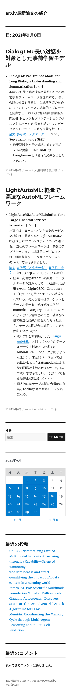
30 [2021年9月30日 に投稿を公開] (35, 512)
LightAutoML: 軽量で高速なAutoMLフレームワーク (35, 197)
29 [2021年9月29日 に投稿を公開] (27, 512)
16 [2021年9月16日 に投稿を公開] (35, 496)
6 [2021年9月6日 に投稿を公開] (10, 488)
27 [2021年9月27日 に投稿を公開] (10, 512)
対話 (54, 170)
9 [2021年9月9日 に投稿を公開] (35, 488)
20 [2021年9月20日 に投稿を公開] (10, 504)
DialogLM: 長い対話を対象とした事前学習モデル (35, 58)
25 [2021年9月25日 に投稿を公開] (53, 504)
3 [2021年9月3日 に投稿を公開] (44, 480)
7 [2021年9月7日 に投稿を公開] (18, 488)
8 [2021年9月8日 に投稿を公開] (27, 488)
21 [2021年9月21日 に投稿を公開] (18, 504)
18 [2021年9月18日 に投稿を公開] (52, 496)
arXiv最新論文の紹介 (26, 13)
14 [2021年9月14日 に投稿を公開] (18, 496)
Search (56, 437)
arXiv (28, 170)
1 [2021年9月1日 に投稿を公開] (27, 480)
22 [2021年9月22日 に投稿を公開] (27, 504)
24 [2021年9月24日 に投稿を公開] (44, 504)
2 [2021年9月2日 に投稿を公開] (36, 480)
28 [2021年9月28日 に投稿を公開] (18, 512)
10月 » (53, 520)
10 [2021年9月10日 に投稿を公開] (44, 488)
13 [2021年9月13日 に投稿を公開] (9, 496)
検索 (8, 430)
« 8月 (17, 520)
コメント (52, 409)
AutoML (39, 409)
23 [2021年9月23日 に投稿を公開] (35, 504)
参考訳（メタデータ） (32, 134)
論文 (12, 134)
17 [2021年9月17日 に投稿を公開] (44, 496)
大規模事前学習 (42, 170)
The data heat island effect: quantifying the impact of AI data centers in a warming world (34, 577)
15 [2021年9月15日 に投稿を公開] (27, 496)
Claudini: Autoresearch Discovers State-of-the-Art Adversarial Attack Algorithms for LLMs (36, 604)
